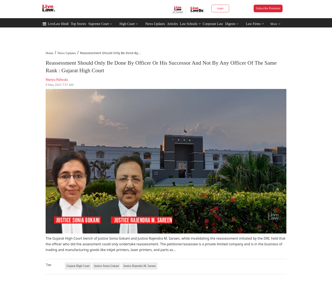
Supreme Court (98, 24)
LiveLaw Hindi (58, 24)
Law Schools (190, 24)
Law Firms (255, 24)
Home (49, 53)
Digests (230, 24)
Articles (172, 24)
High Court (127, 24)
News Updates (155, 24)
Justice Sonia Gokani (106, 266)
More (275, 24)
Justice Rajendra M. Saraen (139, 266)
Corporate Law (213, 24)
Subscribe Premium (268, 8)
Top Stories (78, 24)
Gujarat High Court (78, 266)
